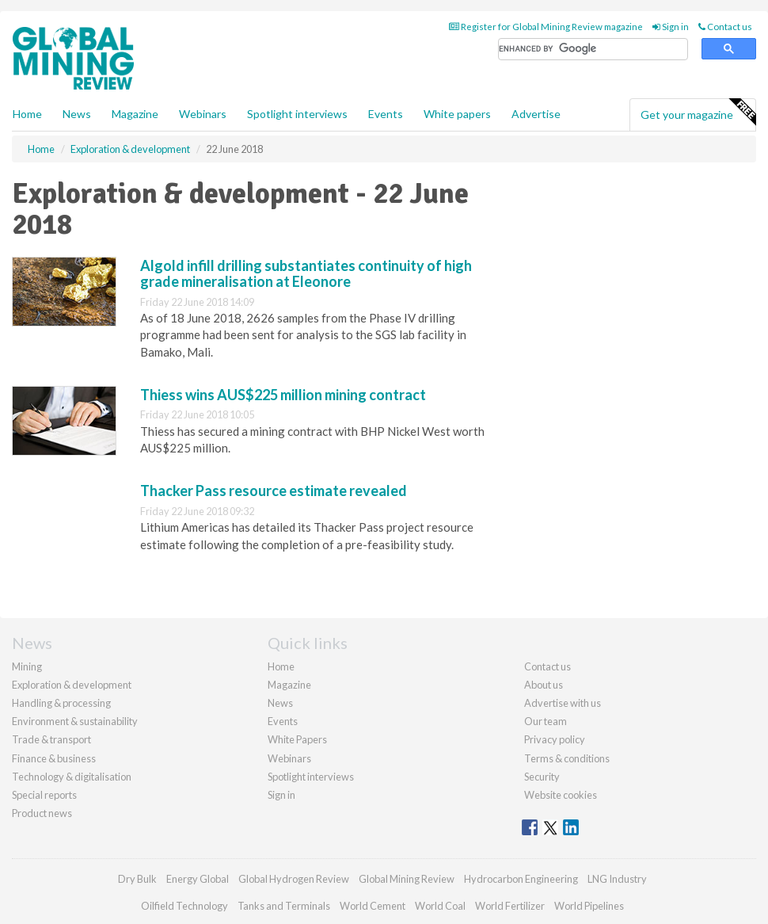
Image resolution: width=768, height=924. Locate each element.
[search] (593, 49)
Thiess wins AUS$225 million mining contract (283, 394)
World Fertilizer (510, 905)
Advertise (536, 113)
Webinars (202, 113)
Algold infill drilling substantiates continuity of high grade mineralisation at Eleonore (306, 273)
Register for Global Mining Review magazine (546, 26)
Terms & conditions (567, 758)
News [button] (77, 113)
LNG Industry (617, 878)
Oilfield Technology (184, 905)
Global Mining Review (406, 878)
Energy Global (197, 878)
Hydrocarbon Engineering (521, 878)
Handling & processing (61, 703)
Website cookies (560, 794)
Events (385, 113)
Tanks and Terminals (284, 905)
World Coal (440, 905)
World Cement (372, 905)
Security (542, 776)
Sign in (670, 26)
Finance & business (54, 758)
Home (27, 113)
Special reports (44, 794)
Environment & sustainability (75, 721)
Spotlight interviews (297, 113)
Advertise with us (562, 703)
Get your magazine (698, 112)
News (280, 703)
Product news (42, 813)
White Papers (297, 739)
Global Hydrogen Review (293, 878)
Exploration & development (71, 684)
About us (543, 684)
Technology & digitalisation (71, 776)
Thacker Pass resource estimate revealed (273, 490)
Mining (27, 666)
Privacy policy (554, 739)
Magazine (135, 113)
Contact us (725, 26)
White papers (457, 113)
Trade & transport (51, 739)
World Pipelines (589, 905)
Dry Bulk (137, 878)
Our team (545, 721)
